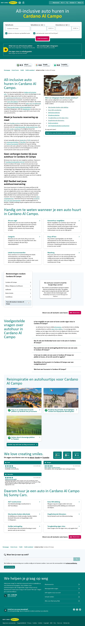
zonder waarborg (15, 129)
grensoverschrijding (12, 142)
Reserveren (75, 313)
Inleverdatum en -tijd (63, 25)
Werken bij (66, 623)
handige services (15, 123)
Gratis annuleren (53, 123)
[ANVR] (19, 2)
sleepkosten (26, 109)
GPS (29, 140)
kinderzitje (23, 140)
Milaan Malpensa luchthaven (18, 286)
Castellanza (18, 297)
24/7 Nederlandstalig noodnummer (58, 126)
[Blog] (80, 610)
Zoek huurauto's (42, 38)
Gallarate (18, 289)
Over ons (59, 623)
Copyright (46, 623)
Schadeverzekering (53, 115)
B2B (51, 623)
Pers (55, 623)
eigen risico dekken (57, 329)
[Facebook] (74, 610)
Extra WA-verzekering (54, 110)
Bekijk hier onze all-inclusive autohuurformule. (60, 133)
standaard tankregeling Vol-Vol (15, 162)
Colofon (40, 623)
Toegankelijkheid (21, 623)
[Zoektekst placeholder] (38, 559)
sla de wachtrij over (32, 127)
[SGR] (23, 2)
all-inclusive (57, 327)
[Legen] (28, 28)
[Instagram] (77, 610)
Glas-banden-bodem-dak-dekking (58, 107)
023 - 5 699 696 (12, 595)
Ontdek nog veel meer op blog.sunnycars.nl (22, 444)
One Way (23, 142)
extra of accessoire (12, 144)
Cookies (35, 623)
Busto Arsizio (18, 293)
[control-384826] (39, 28)
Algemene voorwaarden (9, 623)
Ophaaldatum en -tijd (38, 25)
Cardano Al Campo (18, 282)
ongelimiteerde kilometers (14, 98)
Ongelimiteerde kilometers (56, 120)
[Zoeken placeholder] (76, 559)
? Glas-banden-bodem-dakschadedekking (18, 107)
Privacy (29, 623)
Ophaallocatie (9, 25)
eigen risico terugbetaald (33, 103)
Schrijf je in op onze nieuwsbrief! (18, 609)
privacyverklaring (71, 563)
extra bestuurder (20, 127)
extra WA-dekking (12, 101)
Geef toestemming (9, 567)
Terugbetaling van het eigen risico (58, 118)
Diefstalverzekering (54, 112)
